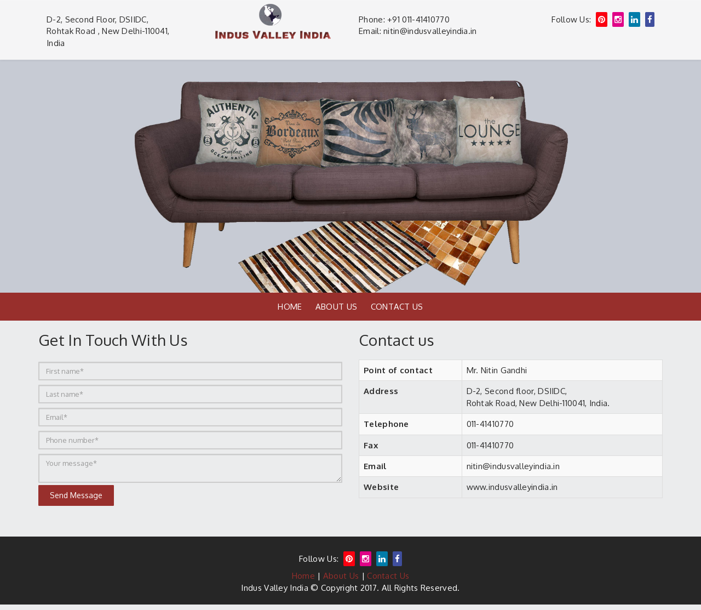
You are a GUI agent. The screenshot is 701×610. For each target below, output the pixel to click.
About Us (336, 306)
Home (290, 306)
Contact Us (397, 306)
